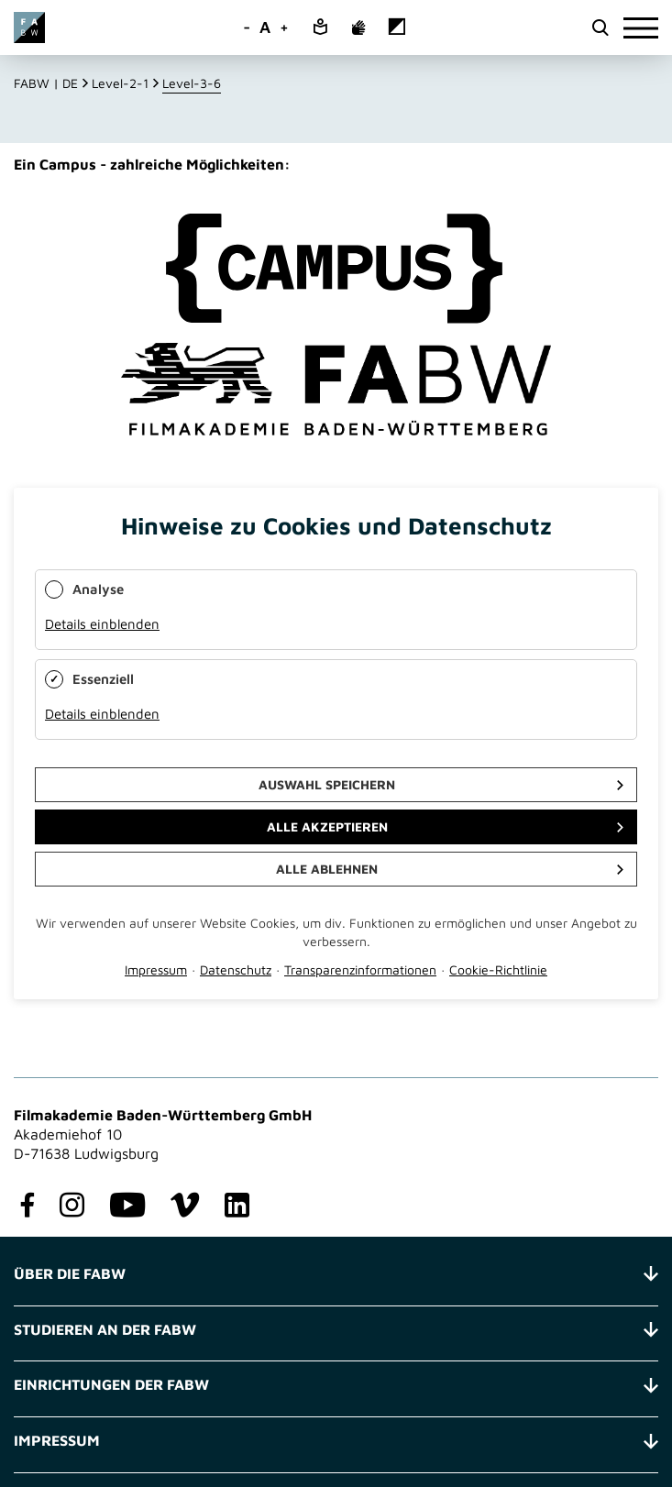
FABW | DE (46, 83)
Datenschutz (235, 969)
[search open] (599, 28)
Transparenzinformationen (360, 969)
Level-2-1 (120, 83)
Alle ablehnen (327, 868)
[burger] (640, 28)
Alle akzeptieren (327, 826)
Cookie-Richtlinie (498, 969)
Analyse (98, 589)
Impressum (156, 969)
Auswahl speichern (327, 784)
